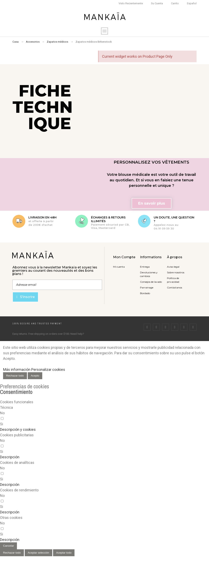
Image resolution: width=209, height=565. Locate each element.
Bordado (145, 293)
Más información (16, 369)
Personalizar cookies (48, 369)
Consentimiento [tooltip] (16, 392)
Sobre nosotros (175, 272)
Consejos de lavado (151, 281)
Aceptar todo (64, 552)
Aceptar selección (38, 552)
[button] (151, 203)
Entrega (145, 266)
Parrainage (146, 287)
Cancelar (8, 545)
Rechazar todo (15, 375)
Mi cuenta (119, 266)
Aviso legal (173, 266)
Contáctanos (174, 287)
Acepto (35, 375)
